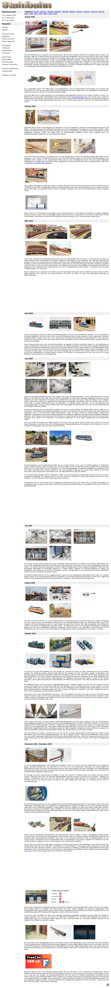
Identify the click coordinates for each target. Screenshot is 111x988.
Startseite (5, 27)
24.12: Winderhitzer (8, 18)
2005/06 (58, 12)
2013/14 (87, 12)
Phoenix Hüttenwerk (8, 41)
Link (97, 216)
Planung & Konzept (8, 34)
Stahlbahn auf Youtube (9, 75)
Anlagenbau (6, 36)
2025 (55, 14)
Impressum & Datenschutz (10, 68)
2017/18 (101, 12)
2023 (45, 14)
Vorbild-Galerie (6, 59)
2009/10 (72, 12)
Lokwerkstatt (6, 48)
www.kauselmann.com (80, 97)
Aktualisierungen (7, 71)
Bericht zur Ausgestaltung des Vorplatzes (39, 163)
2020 (31, 14)
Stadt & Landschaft (8, 39)
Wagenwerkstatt (7, 50)
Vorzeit (36, 12)
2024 (50, 14)
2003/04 (50, 12)
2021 (36, 14)
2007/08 (65, 12)
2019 (26, 14)
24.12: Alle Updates (8, 20)
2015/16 (94, 12)
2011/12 (79, 12)
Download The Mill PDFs (10, 64)
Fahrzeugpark (6, 45)
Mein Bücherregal (7, 62)
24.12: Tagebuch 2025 (9, 15)
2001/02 (43, 12)
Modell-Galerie (6, 57)
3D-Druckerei (6, 53)
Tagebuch (5, 30)
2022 (41, 14)
